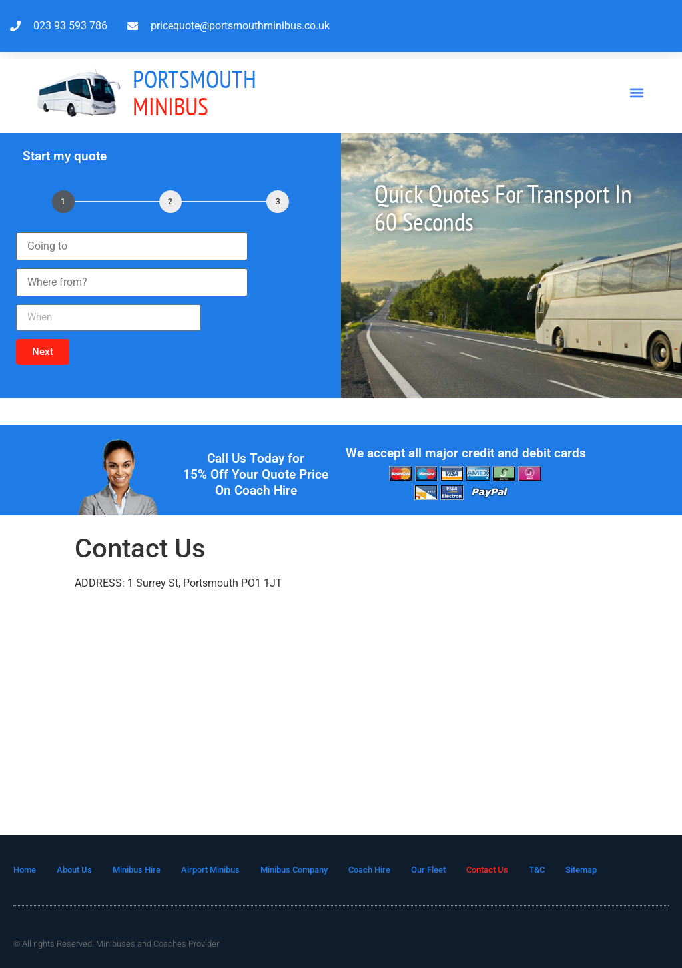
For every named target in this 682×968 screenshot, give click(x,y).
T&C (537, 870)
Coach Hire (369, 870)
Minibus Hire (137, 870)
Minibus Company (294, 870)
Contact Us (487, 870)
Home (24, 870)
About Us (74, 870)
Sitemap (581, 870)
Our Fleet (428, 870)
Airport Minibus (210, 870)
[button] (637, 92)
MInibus (194, 92)
